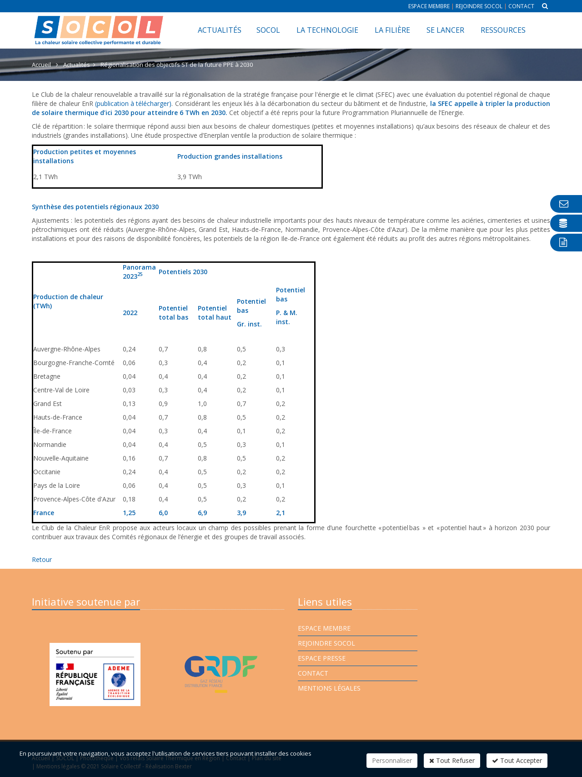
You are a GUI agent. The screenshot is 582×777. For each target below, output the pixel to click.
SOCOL (268, 30)
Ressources (503, 30)
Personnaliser (392, 760)
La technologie (327, 30)
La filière (392, 30)
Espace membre (429, 6)
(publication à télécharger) (133, 103)
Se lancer (445, 30)
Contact (521, 6)
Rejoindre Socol (479, 6)
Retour (42, 559)
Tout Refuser (452, 760)
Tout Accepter (517, 760)
